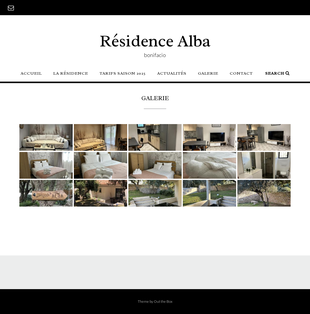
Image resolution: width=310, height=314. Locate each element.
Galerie (208, 73)
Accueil (31, 73)
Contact (241, 73)
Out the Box (163, 301)
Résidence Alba (155, 41)
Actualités (171, 73)
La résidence (70, 73)
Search (277, 73)
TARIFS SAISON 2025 (123, 73)
